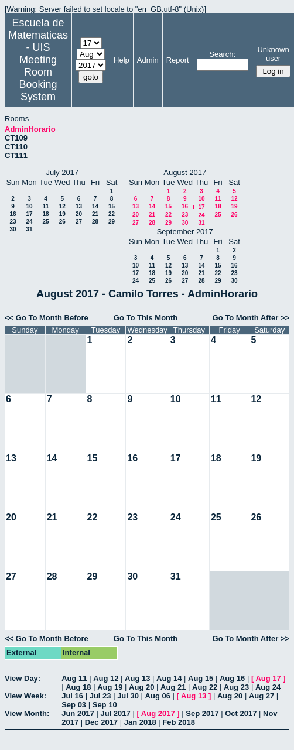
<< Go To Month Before (46, 317)
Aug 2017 (158, 713)
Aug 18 (78, 687)
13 (79, 206)
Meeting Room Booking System (38, 78)
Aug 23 (236, 687)
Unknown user (273, 54)
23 (12, 221)
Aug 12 (105, 678)
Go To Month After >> (251, 317)
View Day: (22, 678)
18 (45, 214)
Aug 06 (157, 695)
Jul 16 (72, 695)
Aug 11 (74, 678)
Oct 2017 (241, 713)
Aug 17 (268, 678)
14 (95, 206)
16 (12, 214)
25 (45, 221)
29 (111, 221)
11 (45, 206)
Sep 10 (105, 704)
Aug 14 (169, 678)
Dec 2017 (101, 722)
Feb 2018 (178, 722)
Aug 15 (200, 678)
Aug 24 (268, 687)
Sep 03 (73, 704)
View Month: (27, 713)
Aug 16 (232, 678)
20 (79, 214)
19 (62, 214)
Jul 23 (100, 695)
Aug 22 (204, 687)
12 (62, 206)
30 (12, 229)
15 (111, 206)
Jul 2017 (115, 713)
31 (29, 229)
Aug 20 (141, 687)
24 (29, 221)
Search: (222, 54)
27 (79, 221)
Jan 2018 (140, 722)
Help (121, 60)
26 (62, 221)
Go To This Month (146, 317)
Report (177, 60)
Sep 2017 (202, 713)
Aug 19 (109, 687)
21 (95, 214)
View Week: (25, 695)
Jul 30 (128, 695)
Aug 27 (261, 695)
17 (29, 214)
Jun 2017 (77, 713)
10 (29, 206)
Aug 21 (173, 687)
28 (95, 221)
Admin (148, 60)
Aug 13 (137, 678)
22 (111, 214)
